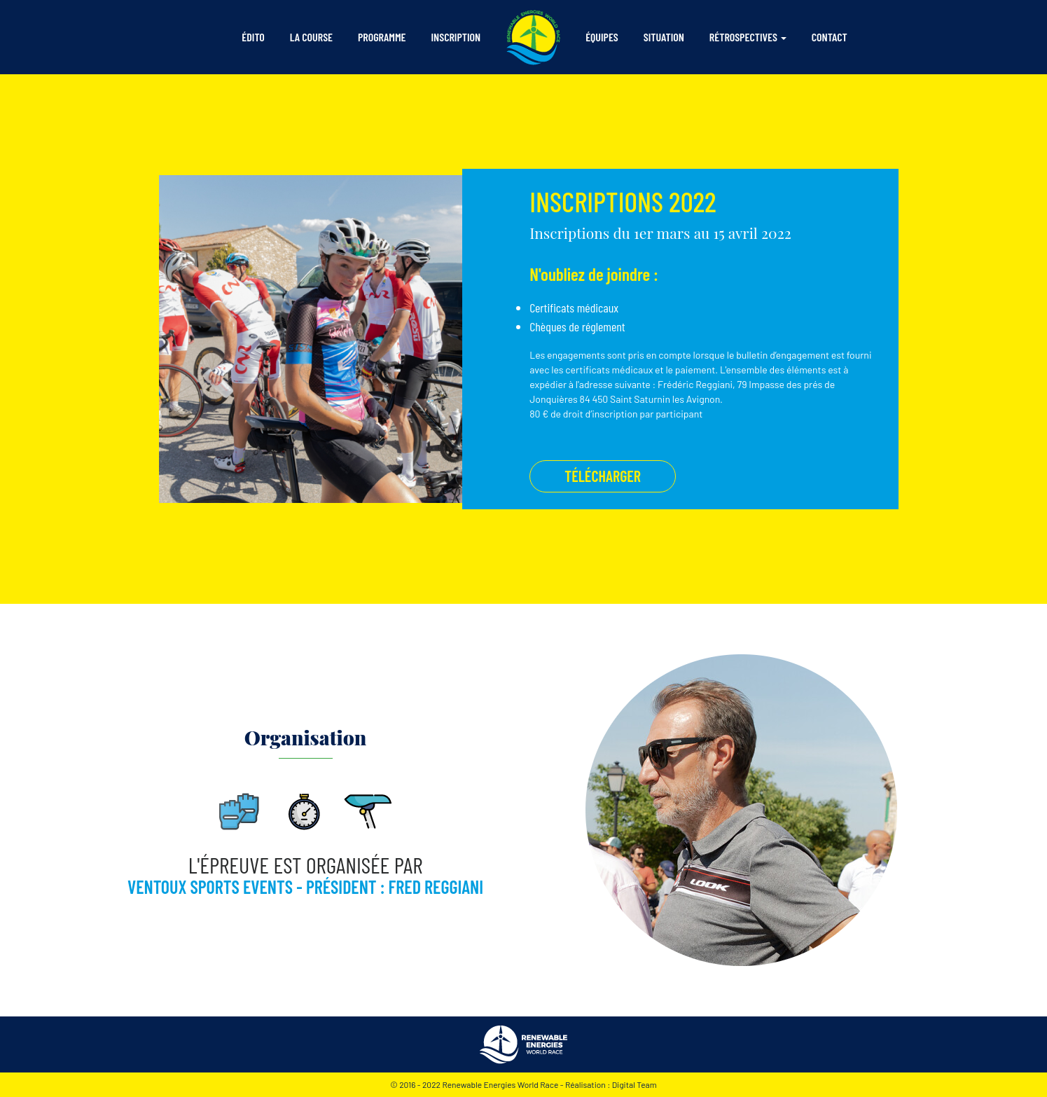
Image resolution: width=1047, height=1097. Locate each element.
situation (664, 36)
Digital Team (634, 1084)
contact (829, 36)
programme (382, 36)
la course (311, 36)
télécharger (602, 476)
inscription (456, 36)
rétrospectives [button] (743, 36)
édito (256, 35)
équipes (601, 36)
